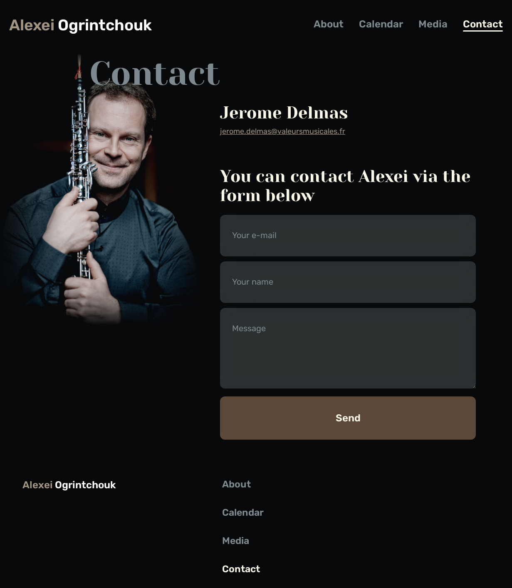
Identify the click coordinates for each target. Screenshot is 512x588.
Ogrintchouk (80, 25)
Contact (483, 24)
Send (348, 418)
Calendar (381, 24)
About (329, 24)
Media (433, 24)
